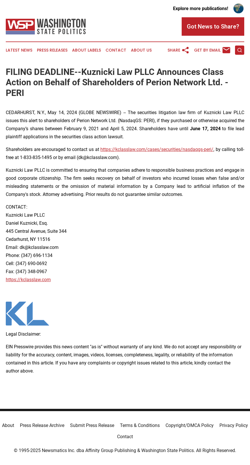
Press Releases (52, 50)
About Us (141, 50)
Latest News (19, 50)
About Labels (86, 50)
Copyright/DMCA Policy (190, 425)
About (8, 425)
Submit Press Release (92, 425)
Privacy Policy (233, 425)
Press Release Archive (42, 425)
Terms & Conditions (140, 425)
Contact (116, 50)
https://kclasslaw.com (28, 279)
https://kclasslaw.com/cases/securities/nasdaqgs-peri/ (156, 149)
